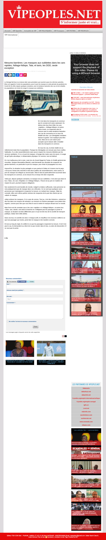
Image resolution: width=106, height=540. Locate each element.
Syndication (50, 537)
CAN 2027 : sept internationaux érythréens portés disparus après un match (85, 99)
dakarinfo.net (86, 395)
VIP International (11, 35)
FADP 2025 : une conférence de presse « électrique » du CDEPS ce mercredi (84, 471)
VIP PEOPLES (83, 31)
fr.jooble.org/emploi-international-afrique (86, 398)
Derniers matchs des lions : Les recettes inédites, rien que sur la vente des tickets (84, 313)
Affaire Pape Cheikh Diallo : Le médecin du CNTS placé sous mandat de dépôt (85, 243)
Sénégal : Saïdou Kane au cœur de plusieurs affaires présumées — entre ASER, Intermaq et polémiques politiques (86, 456)
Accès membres (32, 537)
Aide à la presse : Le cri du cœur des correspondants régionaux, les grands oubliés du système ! (84, 513)
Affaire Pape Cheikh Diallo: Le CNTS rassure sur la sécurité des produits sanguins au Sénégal (86, 200)
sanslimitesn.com (86, 415)
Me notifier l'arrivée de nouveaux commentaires (22, 321)
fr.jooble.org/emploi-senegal (86, 401)
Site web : (9, 296)
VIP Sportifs (17, 31)
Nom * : (9, 284)
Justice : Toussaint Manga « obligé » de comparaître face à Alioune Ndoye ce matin (85, 499)
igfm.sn (86, 405)
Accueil (7, 31)
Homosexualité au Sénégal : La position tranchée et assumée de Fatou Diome (20, 361)
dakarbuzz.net (86, 391)
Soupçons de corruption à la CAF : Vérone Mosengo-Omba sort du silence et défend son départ (85, 105)
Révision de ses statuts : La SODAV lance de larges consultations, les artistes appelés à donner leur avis (86, 527)
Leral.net (86, 408)
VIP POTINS (71, 31)
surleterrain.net (86, 418)
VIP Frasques (59, 31)
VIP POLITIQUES (45, 31)
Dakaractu (86, 388)
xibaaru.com (86, 425)
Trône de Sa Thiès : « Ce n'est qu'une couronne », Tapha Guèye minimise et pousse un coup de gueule (86, 270)
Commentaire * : (11, 302)
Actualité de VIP (30, 31)
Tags (66, 537)
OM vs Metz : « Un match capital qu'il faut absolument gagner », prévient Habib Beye (51, 362)
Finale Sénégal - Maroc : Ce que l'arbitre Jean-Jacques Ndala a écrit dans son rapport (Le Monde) (86, 256)
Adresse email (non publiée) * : (15, 290)
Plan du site (41, 537)
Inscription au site (59, 537)
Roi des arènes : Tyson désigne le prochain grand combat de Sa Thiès (85, 229)
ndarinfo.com (86, 411)
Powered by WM (73, 537)
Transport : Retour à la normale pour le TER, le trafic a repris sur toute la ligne (85, 485)
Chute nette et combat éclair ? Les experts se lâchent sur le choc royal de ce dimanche (86, 215)
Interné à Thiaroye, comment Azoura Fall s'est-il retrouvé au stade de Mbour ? (84, 285)
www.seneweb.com (86, 421)
